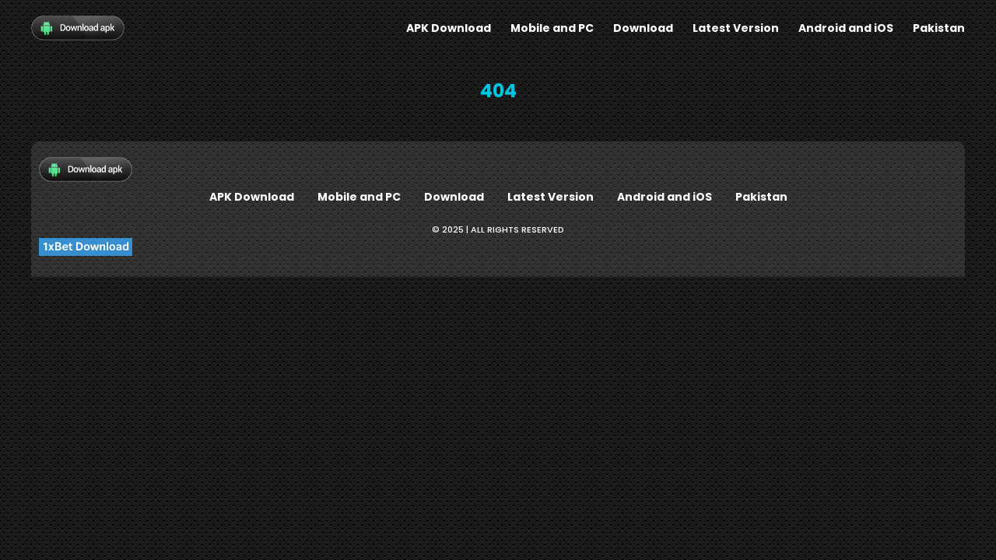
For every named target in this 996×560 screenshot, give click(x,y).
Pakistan (939, 28)
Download (643, 28)
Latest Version (736, 28)
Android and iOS (845, 28)
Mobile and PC (552, 28)
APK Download (448, 28)
